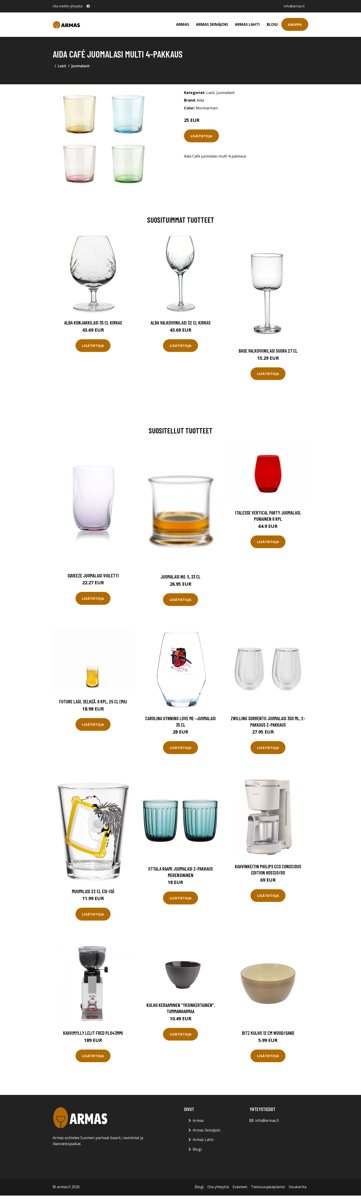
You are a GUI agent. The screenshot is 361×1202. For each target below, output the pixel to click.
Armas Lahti (247, 24)
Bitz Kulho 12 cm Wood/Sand (268, 1033)
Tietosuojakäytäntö (268, 1186)
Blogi (272, 24)
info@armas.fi (294, 6)
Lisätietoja (201, 136)
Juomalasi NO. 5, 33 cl (180, 576)
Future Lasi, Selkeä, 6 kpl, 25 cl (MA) (93, 701)
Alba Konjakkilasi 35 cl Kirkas (93, 322)
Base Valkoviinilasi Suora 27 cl (268, 351)
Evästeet (240, 1186)
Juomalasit (80, 65)
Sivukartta (297, 1186)
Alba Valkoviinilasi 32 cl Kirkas (180, 322)
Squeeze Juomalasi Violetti (93, 575)
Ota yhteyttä (218, 1186)
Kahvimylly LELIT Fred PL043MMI (93, 1033)
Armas (182, 24)
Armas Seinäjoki (212, 24)
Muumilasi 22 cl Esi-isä (93, 891)
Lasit (62, 65)
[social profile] (88, 6)
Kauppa (295, 24)
